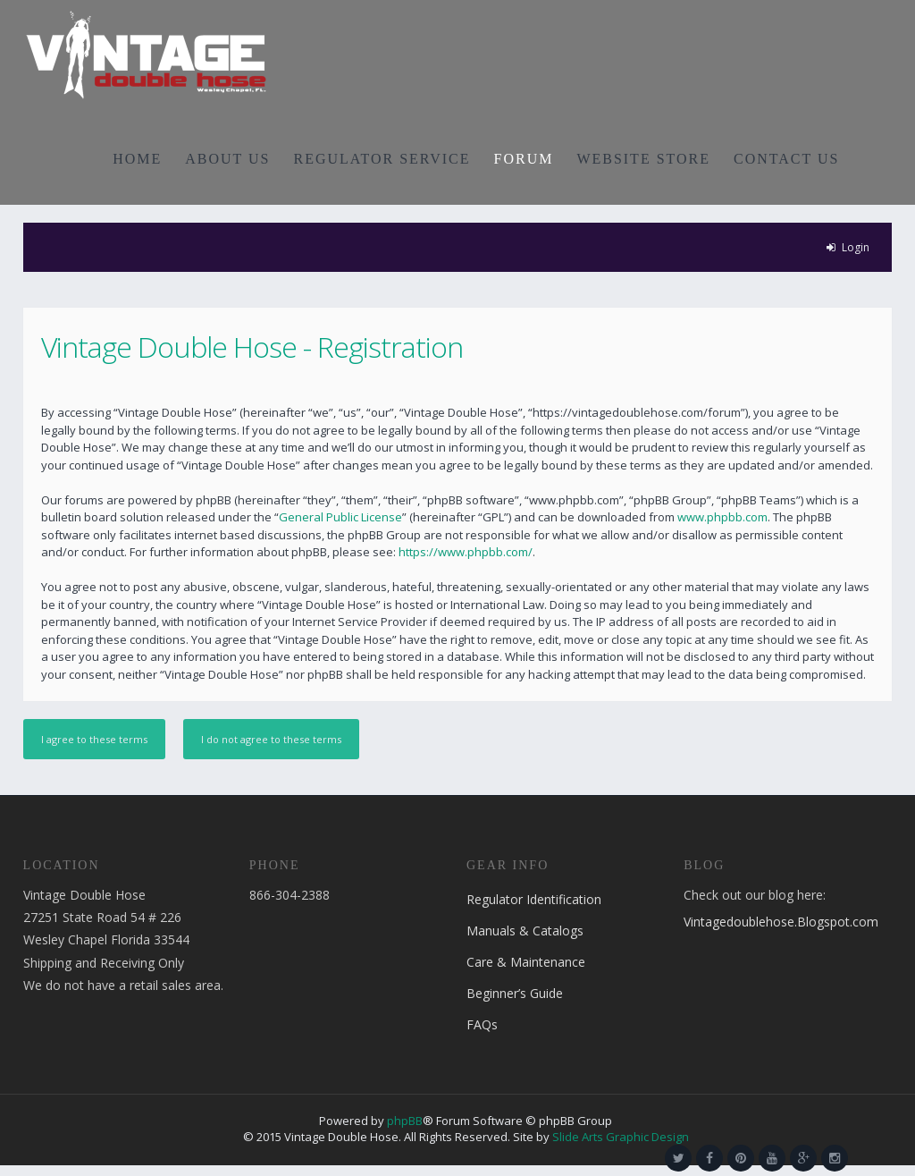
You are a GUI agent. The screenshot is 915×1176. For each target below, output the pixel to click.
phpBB (405, 1121)
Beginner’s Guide (514, 993)
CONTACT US (786, 158)
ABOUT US (227, 158)
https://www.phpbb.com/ (466, 552)
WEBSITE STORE (643, 158)
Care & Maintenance (525, 961)
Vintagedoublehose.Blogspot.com (781, 921)
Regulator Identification (533, 899)
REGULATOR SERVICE (381, 158)
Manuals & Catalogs (524, 930)
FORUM (524, 158)
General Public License (340, 517)
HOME (137, 158)
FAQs (482, 1024)
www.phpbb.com (722, 517)
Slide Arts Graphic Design (620, 1137)
